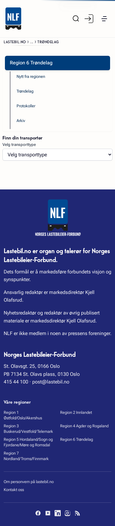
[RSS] (77, 513)
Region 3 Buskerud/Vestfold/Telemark (28, 429)
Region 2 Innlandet (76, 412)
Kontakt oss (14, 489)
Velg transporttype (19, 144)
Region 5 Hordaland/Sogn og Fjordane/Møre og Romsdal (28, 442)
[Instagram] (67, 513)
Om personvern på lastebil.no (29, 481)
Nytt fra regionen (31, 76)
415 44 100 (16, 382)
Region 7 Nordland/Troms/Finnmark (26, 456)
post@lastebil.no (50, 382)
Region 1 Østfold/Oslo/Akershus (23, 415)
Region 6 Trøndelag (76, 439)
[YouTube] (48, 513)
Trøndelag (25, 91)
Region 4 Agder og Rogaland (84, 426)
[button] (104, 18)
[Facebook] (38, 513)
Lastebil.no (15, 41)
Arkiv (21, 120)
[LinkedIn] (58, 513)
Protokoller (26, 106)
